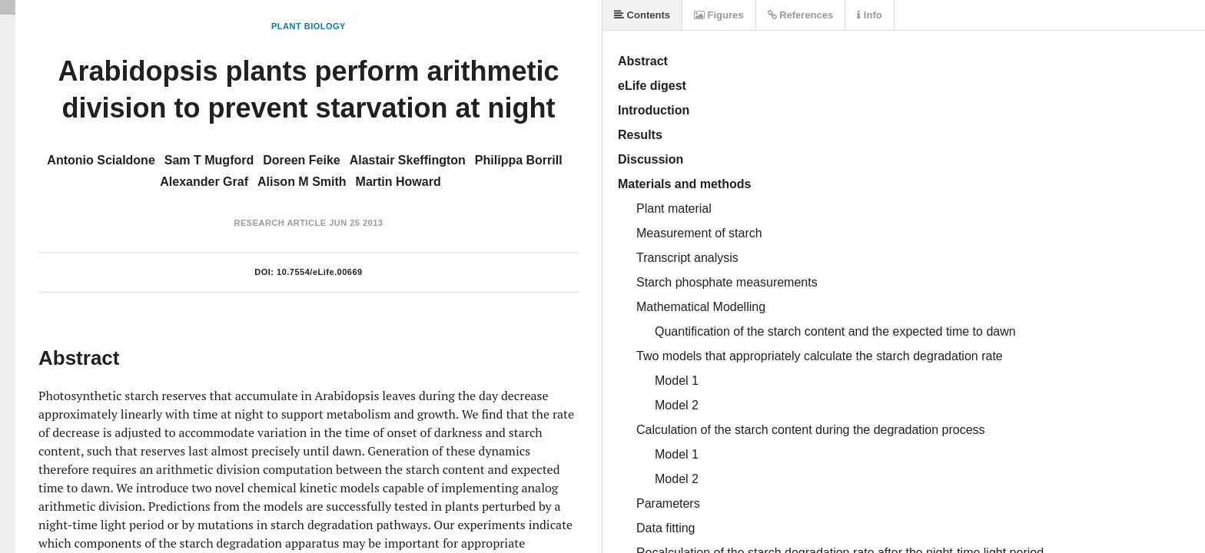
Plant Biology (308, 26)
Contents (642, 15)
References (801, 15)
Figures (719, 15)
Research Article (280, 222)
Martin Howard (398, 181)
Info (869, 15)
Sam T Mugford (209, 160)
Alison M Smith (302, 181)
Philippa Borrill (519, 160)
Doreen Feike (301, 160)
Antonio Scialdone (100, 160)
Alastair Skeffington (408, 160)
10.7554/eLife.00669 (320, 271)
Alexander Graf (204, 181)
